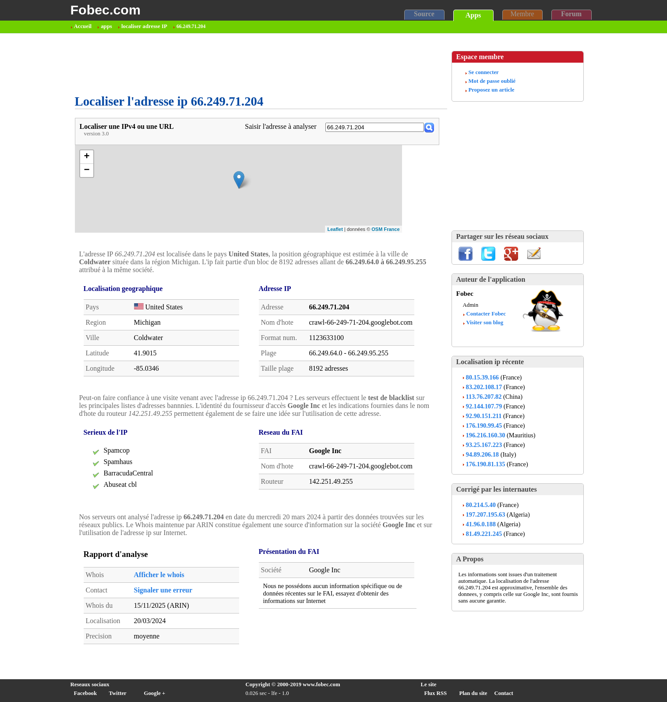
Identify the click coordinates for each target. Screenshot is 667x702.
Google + (155, 693)
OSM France (385, 229)
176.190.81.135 (485, 464)
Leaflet (334, 229)
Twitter (118, 693)
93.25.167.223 (484, 444)
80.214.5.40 (481, 504)
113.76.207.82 (484, 396)
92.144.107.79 (484, 406)
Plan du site (473, 693)
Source (424, 14)
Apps (473, 15)
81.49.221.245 (484, 533)
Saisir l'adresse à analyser (280, 126)
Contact (503, 693)
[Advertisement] (234, 64)
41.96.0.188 (481, 524)
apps (106, 26)
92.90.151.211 (484, 415)
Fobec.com (106, 9)
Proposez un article (492, 90)
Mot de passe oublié (492, 81)
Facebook (85, 693)
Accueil (83, 26)
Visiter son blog (485, 322)
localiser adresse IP (144, 26)
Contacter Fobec (486, 314)
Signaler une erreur (163, 590)
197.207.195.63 (485, 514)
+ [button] (86, 156)
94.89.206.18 (482, 454)
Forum (571, 14)
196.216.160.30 (485, 435)
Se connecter (484, 72)
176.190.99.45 (484, 425)
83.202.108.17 (484, 386)
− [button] (86, 170)
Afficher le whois (159, 574)
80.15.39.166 (482, 377)
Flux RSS (435, 693)
